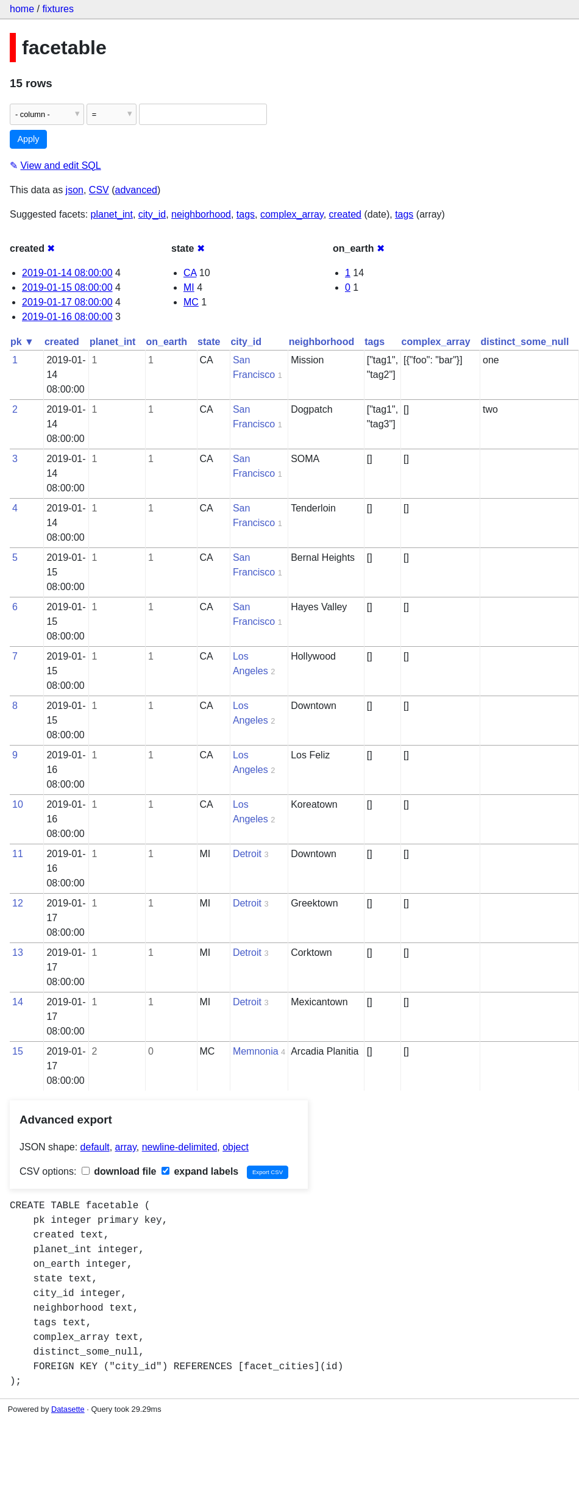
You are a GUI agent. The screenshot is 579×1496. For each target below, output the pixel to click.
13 (17, 952)
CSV (99, 190)
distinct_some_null (525, 342)
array (126, 1147)
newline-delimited (180, 1147)
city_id (152, 214)
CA (189, 273)
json (74, 190)
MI (188, 287)
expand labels (200, 1171)
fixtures (58, 9)
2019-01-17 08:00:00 (67, 302)
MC (191, 302)
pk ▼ (22, 342)
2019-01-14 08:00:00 (67, 273)
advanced (136, 190)
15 (17, 1051)
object (235, 1147)
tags (245, 214)
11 (17, 854)
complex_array (292, 214)
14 (17, 1002)
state (208, 342)
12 (17, 903)
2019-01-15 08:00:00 (67, 287)
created (345, 214)
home (22, 9)
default (95, 1147)
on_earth (166, 342)
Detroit (247, 854)
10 (17, 804)
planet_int (112, 214)
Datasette (68, 1409)
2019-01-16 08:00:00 (67, 317)
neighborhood (201, 214)
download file (119, 1171)
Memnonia (256, 1051)
